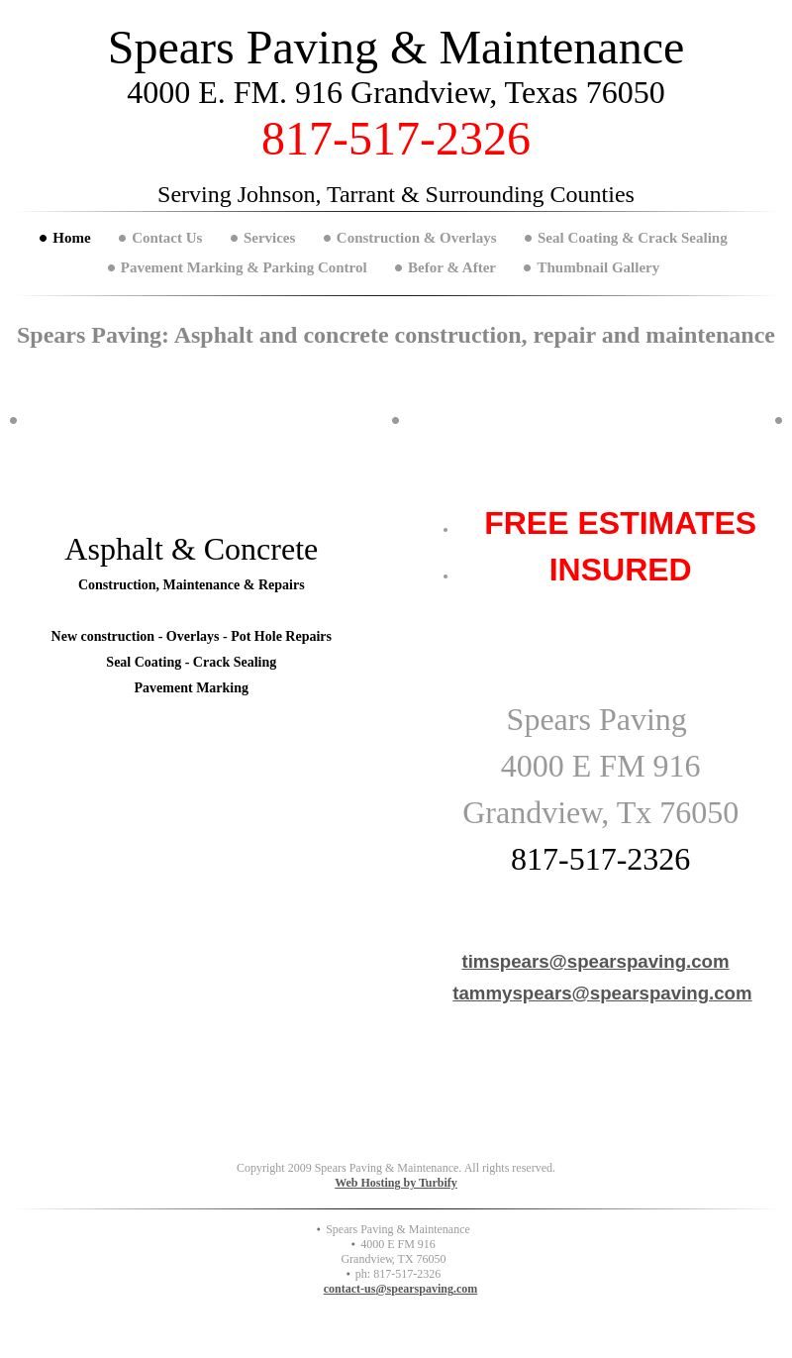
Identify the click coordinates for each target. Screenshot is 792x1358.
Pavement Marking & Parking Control (244, 267)
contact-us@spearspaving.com (401, 1289)
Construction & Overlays (417, 238)
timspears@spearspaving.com (595, 961)
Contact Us (167, 238)
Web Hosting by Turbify (396, 1183)
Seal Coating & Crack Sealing (633, 238)
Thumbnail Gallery (598, 267)
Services (269, 238)
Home (71, 238)
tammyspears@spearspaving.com (601, 993)
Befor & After (452, 267)
